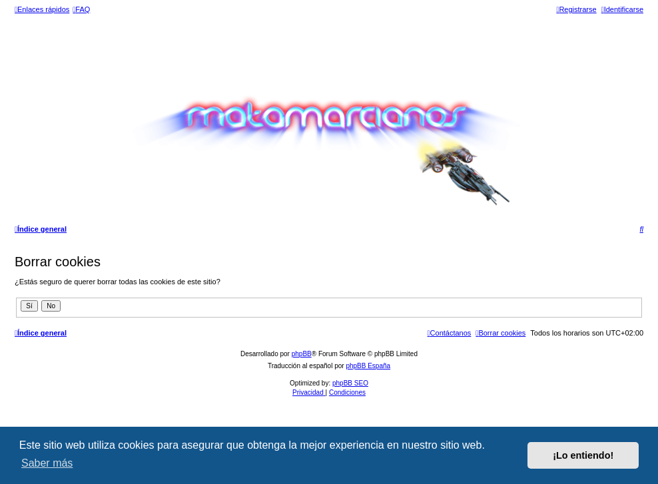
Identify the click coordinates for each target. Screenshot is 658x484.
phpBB (302, 354)
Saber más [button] (47, 463)
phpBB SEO (350, 383)
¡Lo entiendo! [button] (583, 455)
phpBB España (368, 365)
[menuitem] (81, 9)
